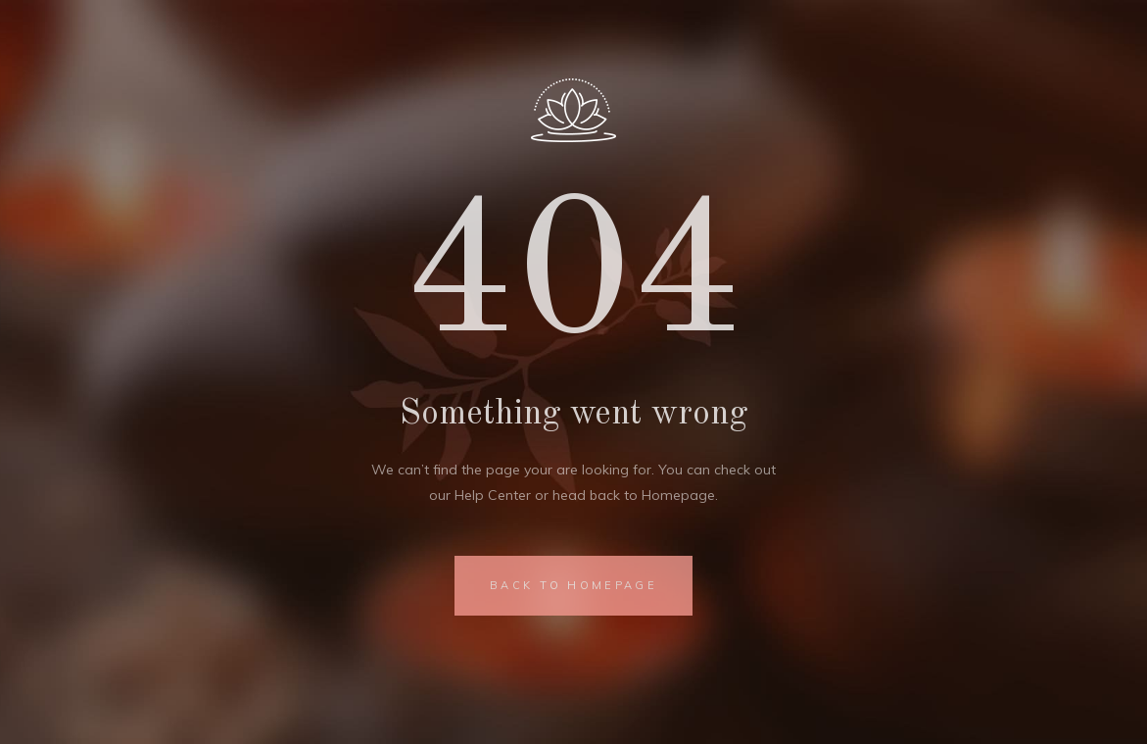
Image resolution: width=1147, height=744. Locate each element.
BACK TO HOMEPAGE (573, 585)
